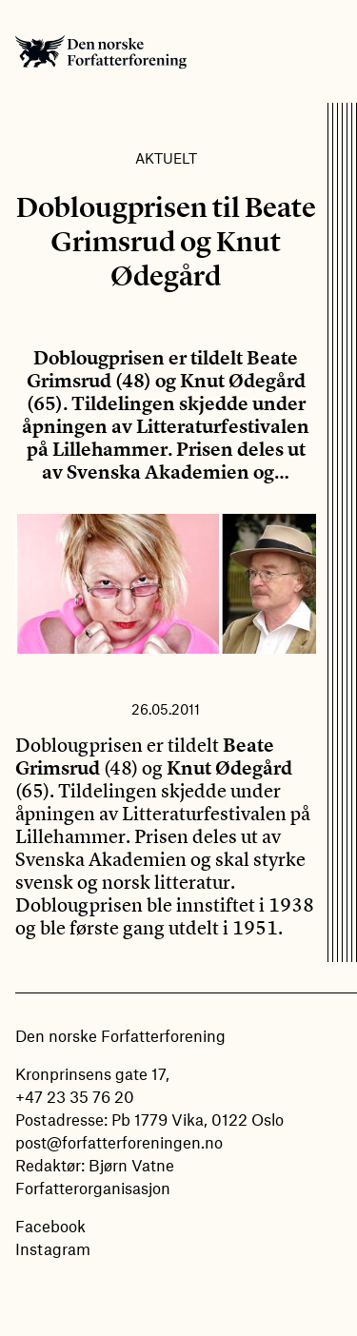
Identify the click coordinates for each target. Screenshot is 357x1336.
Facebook (50, 1225)
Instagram (52, 1248)
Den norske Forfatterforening (101, 51)
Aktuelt (166, 158)
